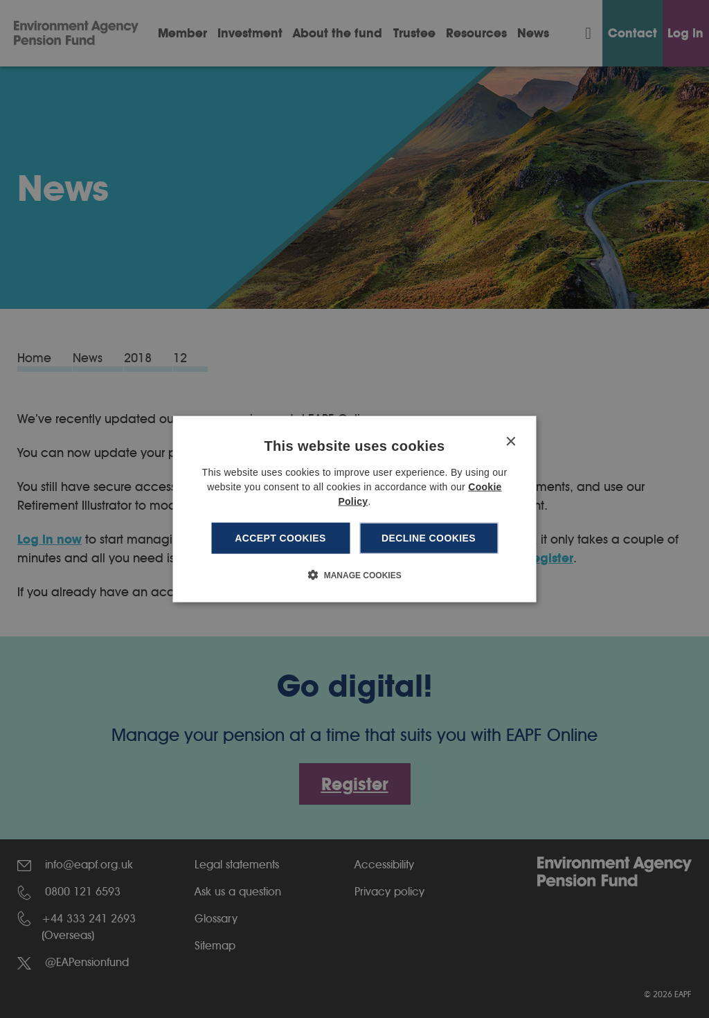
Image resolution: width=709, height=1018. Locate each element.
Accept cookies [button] (280, 538)
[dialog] (355, 509)
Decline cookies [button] (429, 538)
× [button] (510, 442)
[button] (354, 574)
